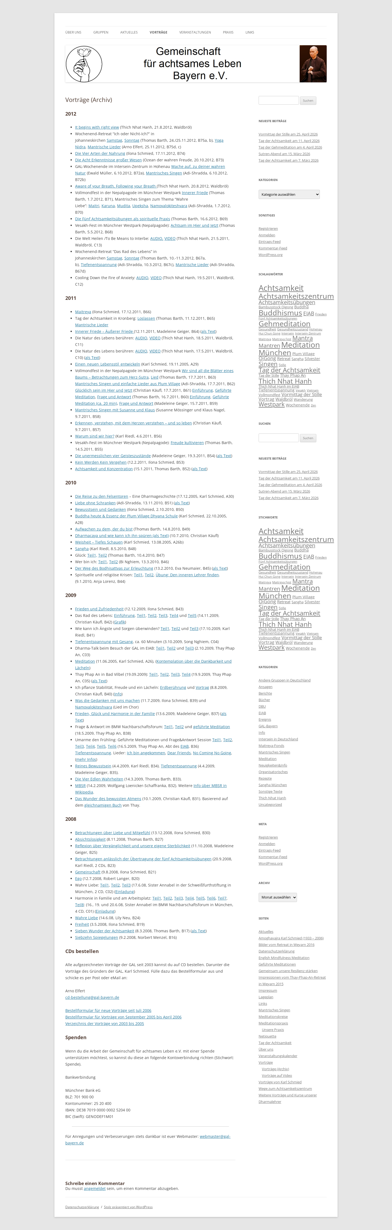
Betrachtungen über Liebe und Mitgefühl (112, 832)
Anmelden (267, 235)
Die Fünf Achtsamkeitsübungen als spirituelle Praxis (122, 218)
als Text (208, 331)
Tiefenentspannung (99, 264)
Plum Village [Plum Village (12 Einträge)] (303, 353)
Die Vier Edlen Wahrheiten (99, 779)
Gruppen (100, 32)
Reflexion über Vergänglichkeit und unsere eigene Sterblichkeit (132, 845)
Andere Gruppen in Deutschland (285, 680)
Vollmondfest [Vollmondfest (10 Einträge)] (269, 394)
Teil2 (102, 555)
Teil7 (222, 898)
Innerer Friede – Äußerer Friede (104, 331)
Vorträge (158, 32)
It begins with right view (97, 127)
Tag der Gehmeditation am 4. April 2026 (290, 147)
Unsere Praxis (273, 1029)
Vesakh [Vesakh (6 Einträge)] (301, 390)
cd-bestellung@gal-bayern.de (92, 997)
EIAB (184, 746)
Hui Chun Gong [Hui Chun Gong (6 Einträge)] (269, 333)
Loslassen (146, 318)
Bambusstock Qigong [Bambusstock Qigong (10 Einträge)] (276, 307)
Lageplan (266, 996)
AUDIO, (156, 238)
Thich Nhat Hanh (272, 797)
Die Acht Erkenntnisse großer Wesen (108, 159)
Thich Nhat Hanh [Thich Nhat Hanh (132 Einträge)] (285, 380)
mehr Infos (86, 759)
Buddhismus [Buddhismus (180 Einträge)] (280, 313)
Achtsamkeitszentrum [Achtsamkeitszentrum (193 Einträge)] (296, 296)
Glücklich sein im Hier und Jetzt (103, 390)
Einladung (124, 891)
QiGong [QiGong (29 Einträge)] (267, 358)
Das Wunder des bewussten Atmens (108, 798)
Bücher (264, 699)
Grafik (119, 622)
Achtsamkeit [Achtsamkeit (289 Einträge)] (281, 287)
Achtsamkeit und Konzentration (104, 468)
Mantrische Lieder (104, 146)
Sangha (82, 548)
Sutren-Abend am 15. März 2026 (284, 153)
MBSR (80, 785)
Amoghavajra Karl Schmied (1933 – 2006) (291, 938)
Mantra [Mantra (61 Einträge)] (302, 338)
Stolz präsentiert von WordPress (128, 1207)
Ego (78, 878)
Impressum (268, 990)
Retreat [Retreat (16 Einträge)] (283, 358)
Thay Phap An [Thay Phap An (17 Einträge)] (293, 375)
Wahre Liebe (86, 917)
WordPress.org (271, 254)
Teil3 (163, 615)
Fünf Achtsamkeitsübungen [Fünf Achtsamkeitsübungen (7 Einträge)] (278, 318)
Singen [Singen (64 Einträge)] (268, 364)
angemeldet (95, 1188)
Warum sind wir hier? (94, 436)
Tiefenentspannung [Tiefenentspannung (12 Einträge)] (277, 390)
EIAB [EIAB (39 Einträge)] (308, 313)
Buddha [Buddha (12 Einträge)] (301, 306)
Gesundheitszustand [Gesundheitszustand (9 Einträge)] (292, 329)
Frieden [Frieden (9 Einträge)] (321, 314)
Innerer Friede (195, 192)
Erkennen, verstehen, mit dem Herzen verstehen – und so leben (133, 423)
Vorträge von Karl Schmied (280, 1082)
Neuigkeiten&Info (273, 765)
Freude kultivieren (187, 442)
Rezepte (265, 778)
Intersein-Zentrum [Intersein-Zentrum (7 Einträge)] (308, 333)
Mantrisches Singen (164, 173)
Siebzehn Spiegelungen (96, 937)
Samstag (114, 140)
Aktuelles (129, 32)
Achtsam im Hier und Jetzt (194, 225)
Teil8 (79, 904)
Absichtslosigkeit (90, 839)
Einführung (202, 390)
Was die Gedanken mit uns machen (107, 700)
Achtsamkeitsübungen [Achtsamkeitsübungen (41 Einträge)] (287, 302)
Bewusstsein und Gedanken (100, 509)
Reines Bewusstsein (93, 765)
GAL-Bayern (268, 725)
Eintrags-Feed (270, 241)
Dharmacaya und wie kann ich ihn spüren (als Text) (122, 535)
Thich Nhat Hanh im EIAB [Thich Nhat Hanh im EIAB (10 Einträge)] (279, 386)
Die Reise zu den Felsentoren (101, 496)
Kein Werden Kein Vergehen (101, 462)
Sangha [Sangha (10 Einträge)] (298, 358)
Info (117, 694)
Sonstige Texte (270, 791)
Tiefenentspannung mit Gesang (104, 641)
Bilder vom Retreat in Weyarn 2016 (286, 944)
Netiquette (267, 1036)
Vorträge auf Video (277, 1075)
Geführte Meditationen (277, 964)
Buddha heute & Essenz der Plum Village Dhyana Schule (126, 515)
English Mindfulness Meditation (284, 957)
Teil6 (112, 746)
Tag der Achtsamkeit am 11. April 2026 (289, 140)
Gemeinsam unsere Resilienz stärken (288, 970)
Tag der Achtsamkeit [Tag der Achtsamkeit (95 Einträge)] (289, 370)
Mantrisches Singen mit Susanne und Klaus (115, 409)
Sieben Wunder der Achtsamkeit (104, 930)
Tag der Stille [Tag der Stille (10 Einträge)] (269, 375)
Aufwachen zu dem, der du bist (104, 529)
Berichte (265, 693)
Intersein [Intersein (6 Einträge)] (287, 333)
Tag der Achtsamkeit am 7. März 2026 (288, 160)
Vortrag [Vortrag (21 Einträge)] (266, 399)
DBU (262, 706)
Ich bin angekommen (146, 752)
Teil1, (92, 555)
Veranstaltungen (195, 32)
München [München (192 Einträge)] (275, 352)
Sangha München (273, 784)
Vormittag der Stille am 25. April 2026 (288, 134)
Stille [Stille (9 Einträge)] (282, 365)
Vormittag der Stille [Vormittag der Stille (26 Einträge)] (301, 394)
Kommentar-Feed (273, 248)
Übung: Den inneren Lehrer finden (187, 574)
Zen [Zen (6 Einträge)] (313, 405)
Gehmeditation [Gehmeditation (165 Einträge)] (285, 323)
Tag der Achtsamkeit (275, 1042)
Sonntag (131, 140)
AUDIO (142, 277)
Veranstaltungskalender (278, 1055)
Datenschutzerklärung (277, 951)
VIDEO (170, 238)
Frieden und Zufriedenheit (99, 608)
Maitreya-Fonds (271, 745)
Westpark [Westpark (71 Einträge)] (272, 404)
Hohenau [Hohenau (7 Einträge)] (315, 329)
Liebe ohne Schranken (95, 502)
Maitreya (83, 311)
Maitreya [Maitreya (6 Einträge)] (265, 339)
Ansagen (265, 686)
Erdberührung (173, 687)
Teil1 (102, 561)
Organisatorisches (273, 771)
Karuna (108, 205)
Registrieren (268, 228)
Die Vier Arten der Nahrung (100, 153)
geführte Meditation (211, 726)
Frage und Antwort (114, 396)
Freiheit (82, 924)
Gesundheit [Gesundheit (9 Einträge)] (267, 329)
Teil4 (174, 615)
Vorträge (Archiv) (275, 1068)
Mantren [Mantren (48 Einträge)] (269, 345)
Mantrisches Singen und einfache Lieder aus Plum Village (127, 383)
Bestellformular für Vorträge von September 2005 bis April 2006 (123, 1017)
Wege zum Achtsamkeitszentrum (285, 1088)
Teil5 (192, 615)
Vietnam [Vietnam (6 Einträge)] (312, 390)
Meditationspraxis (273, 1023)
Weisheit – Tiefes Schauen (99, 542)
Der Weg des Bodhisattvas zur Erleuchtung (114, 568)
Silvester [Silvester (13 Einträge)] (312, 358)
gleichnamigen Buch (103, 805)
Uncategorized (270, 804)
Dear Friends (179, 752)
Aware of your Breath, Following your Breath (116, 186)
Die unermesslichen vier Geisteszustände (113, 455)
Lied (154, 377)
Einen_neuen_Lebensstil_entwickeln (107, 364)
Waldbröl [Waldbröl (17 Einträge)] (284, 399)
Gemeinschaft (87, 872)
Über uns (73, 32)
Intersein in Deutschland (278, 739)
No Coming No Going (212, 752)
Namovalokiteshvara (168, 205)
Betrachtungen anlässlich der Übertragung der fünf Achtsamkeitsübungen (143, 858)
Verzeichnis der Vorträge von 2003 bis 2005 (104, 1023)
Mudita (123, 205)
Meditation (85, 661)
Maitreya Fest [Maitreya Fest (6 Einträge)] (281, 339)
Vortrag (202, 687)
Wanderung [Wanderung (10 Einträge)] (303, 399)
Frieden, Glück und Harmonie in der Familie (115, 713)
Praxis (228, 32)
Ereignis (265, 719)
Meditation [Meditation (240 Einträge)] (300, 344)
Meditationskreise (273, 1016)
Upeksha (140, 205)
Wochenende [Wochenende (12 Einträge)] (298, 405)
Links (250, 32)
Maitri (93, 205)
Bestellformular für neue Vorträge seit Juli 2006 (108, 1010)
